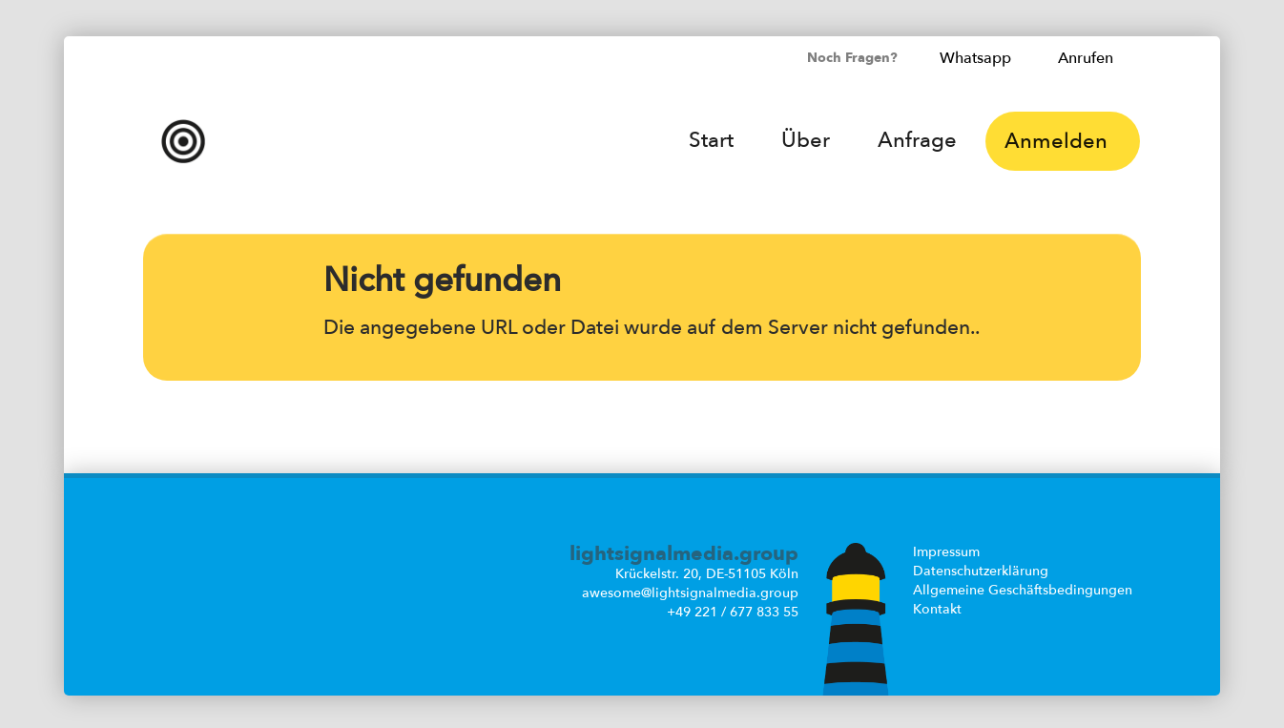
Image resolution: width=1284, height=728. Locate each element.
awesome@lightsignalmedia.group (690, 593)
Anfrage (917, 140)
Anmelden (1062, 141)
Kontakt (937, 609)
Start (711, 140)
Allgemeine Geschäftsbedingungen (1022, 590)
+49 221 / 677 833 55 (732, 612)
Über (805, 140)
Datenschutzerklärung (980, 571)
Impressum (946, 552)
